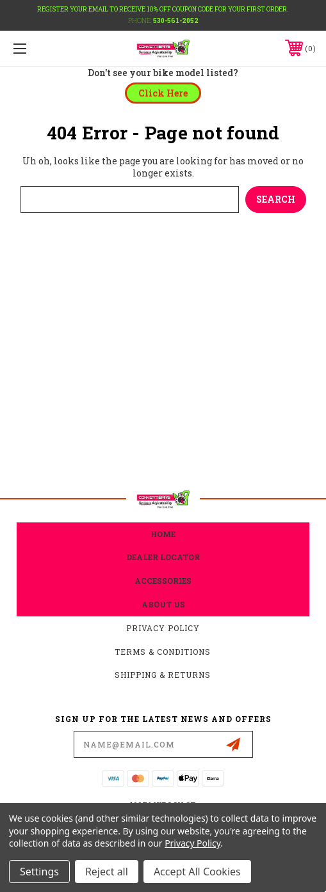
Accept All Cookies (197, 872)
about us (163, 604)
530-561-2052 (176, 21)
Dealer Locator (163, 557)
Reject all (106, 872)
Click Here (163, 93)
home (163, 534)
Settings (39, 872)
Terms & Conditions (163, 651)
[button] (163, 93)
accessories (163, 580)
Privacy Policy (163, 628)
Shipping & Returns (163, 674)
